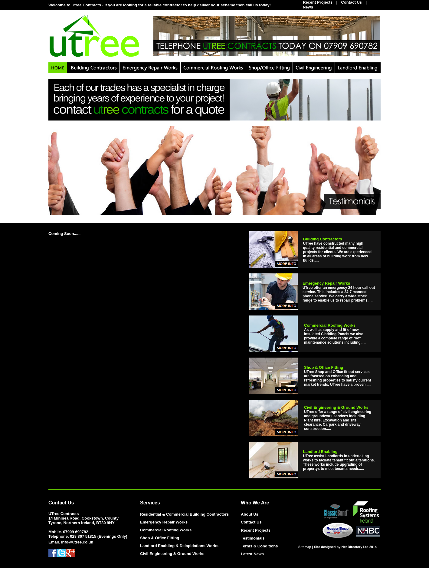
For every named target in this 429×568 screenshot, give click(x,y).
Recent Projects (255, 530)
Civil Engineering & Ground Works (172, 553)
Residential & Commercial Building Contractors (184, 514)
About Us (249, 514)
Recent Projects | (322, 2)
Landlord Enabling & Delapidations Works (179, 545)
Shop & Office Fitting (159, 538)
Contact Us (351, 2)
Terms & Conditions (259, 546)
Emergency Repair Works (164, 522)
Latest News (252, 554)
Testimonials (253, 538)
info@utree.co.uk (77, 542)
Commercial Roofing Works (166, 530)
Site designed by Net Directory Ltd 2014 (345, 547)
